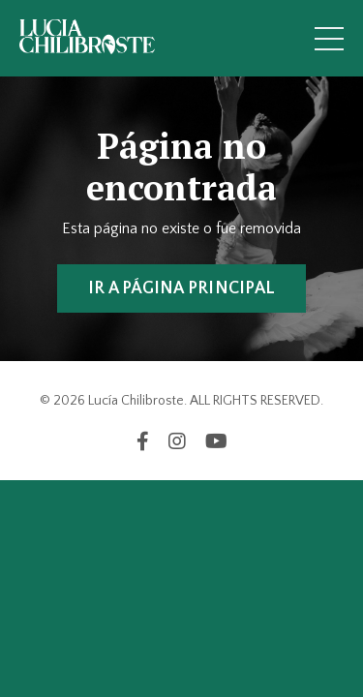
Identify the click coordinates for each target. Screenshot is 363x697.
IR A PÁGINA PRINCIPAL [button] (181, 288)
